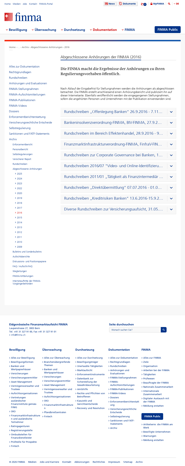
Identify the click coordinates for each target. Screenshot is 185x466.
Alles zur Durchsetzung (90, 357)
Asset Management (21, 381)
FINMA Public (152, 416)
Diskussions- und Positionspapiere (29, 261)
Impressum (114, 462)
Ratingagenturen (20, 426)
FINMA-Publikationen (22, 100)
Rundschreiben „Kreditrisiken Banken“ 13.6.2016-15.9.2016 (113, 198)
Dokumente (127, 3)
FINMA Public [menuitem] (168, 30)
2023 (19, 183)
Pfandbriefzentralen (55, 412)
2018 (19, 203)
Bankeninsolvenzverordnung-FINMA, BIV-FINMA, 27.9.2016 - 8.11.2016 (113, 122)
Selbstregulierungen (23, 154)
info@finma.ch (18, 335)
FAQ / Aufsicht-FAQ (22, 266)
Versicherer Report (22, 159)
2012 (19, 232)
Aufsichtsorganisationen (24, 393)
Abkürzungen (81, 462)
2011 (19, 237)
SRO (13, 411)
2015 (19, 217)
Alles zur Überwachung (57, 357)
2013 (19, 227)
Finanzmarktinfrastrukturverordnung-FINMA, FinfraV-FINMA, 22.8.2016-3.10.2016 (113, 144)
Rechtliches (99, 462)
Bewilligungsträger (87, 362)
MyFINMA (158, 3)
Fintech (15, 446)
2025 (19, 173)
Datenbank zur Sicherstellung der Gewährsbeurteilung (88, 381)
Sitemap (127, 462)
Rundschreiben (18, 77)
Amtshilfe (82, 389)
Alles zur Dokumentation (24, 66)
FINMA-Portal (46, 4)
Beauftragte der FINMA (156, 382)
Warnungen (149, 436)
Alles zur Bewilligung (23, 357)
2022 (19, 188)
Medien (17, 4)
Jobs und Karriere (49, 462)
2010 (19, 242)
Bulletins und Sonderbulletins (27, 251)
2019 (19, 198)
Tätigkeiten (149, 374)
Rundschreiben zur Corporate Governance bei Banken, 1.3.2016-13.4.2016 (113, 155)
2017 (19, 207)
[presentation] (119, 112)
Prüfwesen (149, 378)
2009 (19, 246)
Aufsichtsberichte (21, 256)
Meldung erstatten (153, 405)
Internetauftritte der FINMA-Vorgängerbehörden (27, 282)
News (109, 3)
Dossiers (14, 111)
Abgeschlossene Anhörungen (47, 47)
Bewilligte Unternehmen (156, 431)
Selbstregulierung (20, 128)
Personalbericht (20, 149)
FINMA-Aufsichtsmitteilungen (27, 94)
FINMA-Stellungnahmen (24, 89)
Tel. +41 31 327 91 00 (20, 331)
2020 (19, 193)
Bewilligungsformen (22, 362)
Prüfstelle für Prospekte (24, 442)
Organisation (150, 366)
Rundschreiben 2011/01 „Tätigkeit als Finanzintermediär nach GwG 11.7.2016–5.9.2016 (113, 176)
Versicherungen (19, 373)
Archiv (25, 47)
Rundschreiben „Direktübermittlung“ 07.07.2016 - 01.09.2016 (113, 187)
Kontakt (33, 4)
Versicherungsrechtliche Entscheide (30, 122)
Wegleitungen (20, 271)
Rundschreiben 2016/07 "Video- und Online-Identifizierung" (113, 166)
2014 (19, 222)
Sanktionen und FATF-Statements (29, 133)
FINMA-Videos (18, 105)
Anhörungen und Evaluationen (28, 83)
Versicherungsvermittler (24, 377)
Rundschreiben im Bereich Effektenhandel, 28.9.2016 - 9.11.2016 (113, 133)
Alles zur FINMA (152, 357)
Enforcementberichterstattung (27, 117)
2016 (66, 47)
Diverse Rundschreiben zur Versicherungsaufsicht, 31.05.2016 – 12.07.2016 (113, 209)
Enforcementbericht (22, 144)
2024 (19, 178)
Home (8, 4)
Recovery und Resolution (91, 408)
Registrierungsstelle (22, 430)
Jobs (25, 4)
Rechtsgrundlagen (20, 72)
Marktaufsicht (84, 370)
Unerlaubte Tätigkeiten (90, 366)
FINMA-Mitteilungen (23, 276)
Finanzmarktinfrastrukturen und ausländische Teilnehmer (25, 418)
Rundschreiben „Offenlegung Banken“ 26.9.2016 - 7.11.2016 (113, 111)
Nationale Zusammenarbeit (158, 387)
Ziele (146, 362)
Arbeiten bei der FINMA (156, 370)
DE (177, 3)
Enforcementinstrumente (91, 374)
